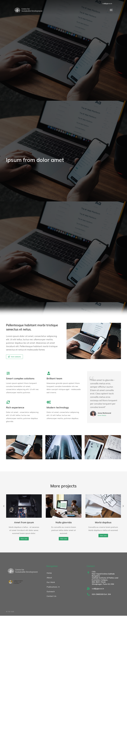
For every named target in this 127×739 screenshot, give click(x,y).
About (49, 577)
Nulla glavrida (64, 522)
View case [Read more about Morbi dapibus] (103, 535)
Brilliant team (54, 378)
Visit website (14, 357)
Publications (53, 587)
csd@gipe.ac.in (115, 3)
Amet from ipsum (24, 522)
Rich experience (15, 407)
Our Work (51, 582)
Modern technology (58, 407)
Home (49, 573)
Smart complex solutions (20, 378)
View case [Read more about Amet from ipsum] (24, 539)
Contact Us (51, 596)
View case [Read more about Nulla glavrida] (63, 539)
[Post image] (24, 506)
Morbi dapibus (103, 522)
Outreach (51, 591)
